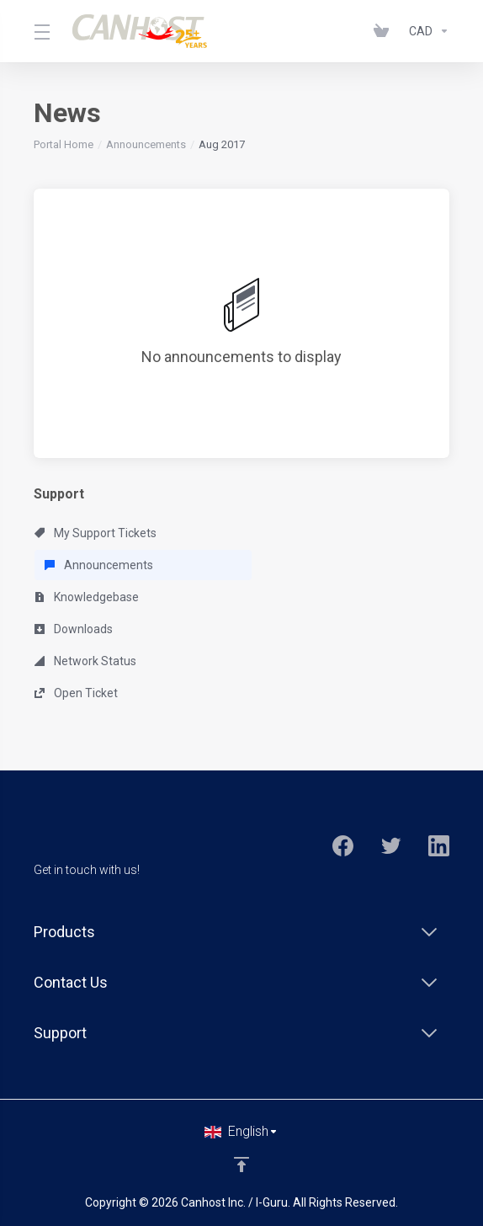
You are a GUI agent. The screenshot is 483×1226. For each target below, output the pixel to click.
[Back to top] (241, 1164)
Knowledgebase (86, 597)
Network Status (85, 661)
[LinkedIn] (439, 846)
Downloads (73, 629)
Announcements (146, 144)
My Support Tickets (95, 533)
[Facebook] (343, 846)
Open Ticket (76, 693)
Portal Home (63, 144)
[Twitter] (391, 846)
